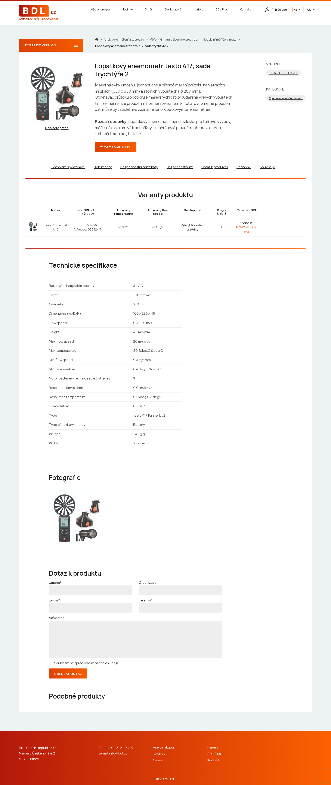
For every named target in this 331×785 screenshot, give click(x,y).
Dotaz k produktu (214, 167)
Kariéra (199, 9)
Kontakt (245, 9)
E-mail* (54, 600)
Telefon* (145, 600)
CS (309, 10)
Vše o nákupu (100, 9)
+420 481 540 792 (119, 748)
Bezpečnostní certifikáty (139, 167)
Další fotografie (57, 128)
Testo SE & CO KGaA (283, 73)
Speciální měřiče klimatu (219, 39)
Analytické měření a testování (124, 39)
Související (267, 167)
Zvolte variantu (115, 147)
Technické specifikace (68, 167)
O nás (149, 9)
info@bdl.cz (118, 753)
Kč (295, 10)
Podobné (243, 167)
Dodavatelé (173, 9)
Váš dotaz (56, 618)
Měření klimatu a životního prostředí (173, 39)
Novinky (127, 9)
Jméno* (55, 582)
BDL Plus (222, 9)
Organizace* (148, 582)
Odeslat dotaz (68, 674)
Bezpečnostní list (180, 167)
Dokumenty (103, 167)
